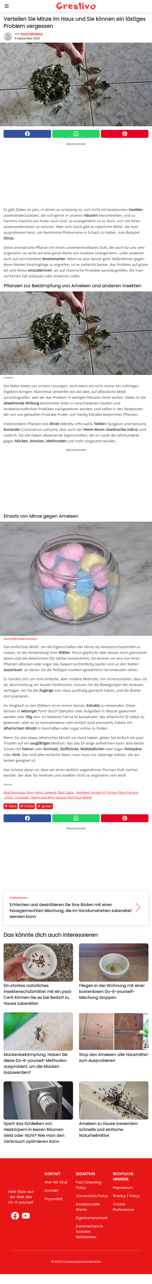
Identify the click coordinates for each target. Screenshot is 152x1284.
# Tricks (27, 806)
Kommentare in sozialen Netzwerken (89, 1231)
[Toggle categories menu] (7, 6)
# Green (44, 806)
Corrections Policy (92, 1195)
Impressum (123, 1187)
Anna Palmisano (32, 34)
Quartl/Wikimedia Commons (20, 638)
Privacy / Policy (126, 1195)
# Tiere (11, 806)
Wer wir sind (56, 1182)
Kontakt (51, 1190)
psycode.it (54, 1198)
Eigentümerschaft (91, 1217)
